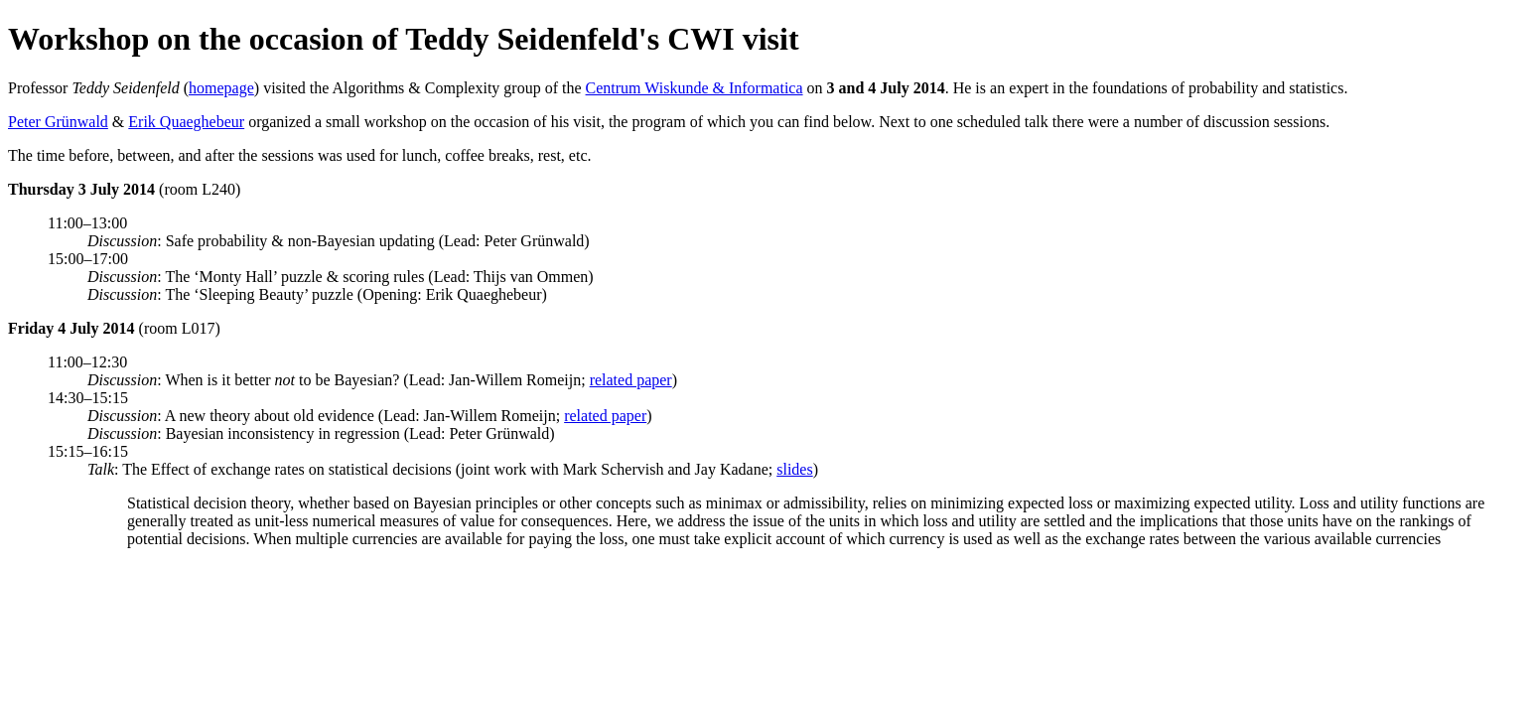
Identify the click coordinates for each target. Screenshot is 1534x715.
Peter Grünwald (58, 121)
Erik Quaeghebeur (186, 121)
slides (794, 469)
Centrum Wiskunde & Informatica (694, 87)
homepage (221, 87)
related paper (631, 379)
